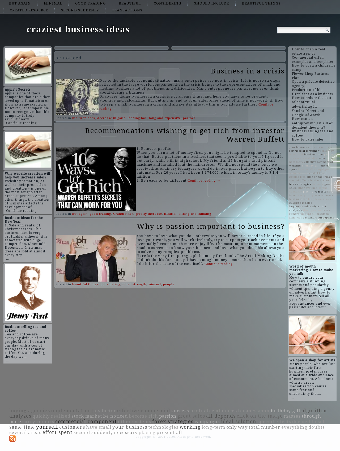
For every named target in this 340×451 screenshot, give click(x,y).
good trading (90, 3)
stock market (298, 158)
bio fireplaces (83, 118)
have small (305, 169)
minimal (53, 3)
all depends (326, 217)
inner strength (134, 284)
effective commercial (318, 161)
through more (312, 210)
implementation (300, 206)
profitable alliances (213, 410)
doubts (312, 158)
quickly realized (321, 147)
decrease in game (111, 118)
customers (310, 217)
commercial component (305, 150)
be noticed (296, 154)
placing (308, 191)
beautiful (130, 3)
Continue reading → (23, 123)
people (168, 284)
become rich (297, 176)
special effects (299, 180)
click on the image (319, 176)
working (295, 165)
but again (20, 3)
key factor (104, 410)
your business (299, 147)
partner (189, 118)
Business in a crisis (248, 71)
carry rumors (38, 421)
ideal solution (313, 154)
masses (328, 199)
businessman (319, 180)
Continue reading (204, 180)
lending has (137, 118)
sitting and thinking (195, 214)
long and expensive (165, 118)
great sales (191, 416)
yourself (320, 191)
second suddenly (80, 10)
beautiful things (261, 3)
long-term (315, 199)
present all (308, 213)
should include (211, 3)
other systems (307, 187)
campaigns (322, 169)
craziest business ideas (78, 29)
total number (298, 199)
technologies (298, 173)
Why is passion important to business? (211, 226)
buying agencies (300, 202)
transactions (127, 10)
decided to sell (318, 173)
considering (167, 3)
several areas (323, 195)
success (317, 184)
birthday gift (311, 165)
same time (325, 158)
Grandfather (123, 214)
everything (305, 195)
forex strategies (300, 184)
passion (329, 154)
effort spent (57, 432)
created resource (29, 10)
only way (328, 150)
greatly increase (148, 214)
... (7, 259)
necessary (296, 161)
